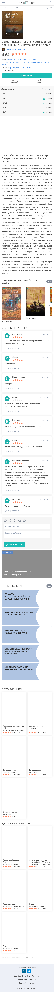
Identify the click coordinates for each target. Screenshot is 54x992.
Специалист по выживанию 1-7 (17, 571)
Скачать (49, 94)
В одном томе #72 (25, 68)
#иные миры (25, 63)
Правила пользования (27, 980)
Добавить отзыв (14, 544)
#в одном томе (36, 63)
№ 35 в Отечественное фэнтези (25, 60)
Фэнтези (10, 60)
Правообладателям (27, 983)
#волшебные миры (13, 63)
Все (49, 281)
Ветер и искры (12, 68)
